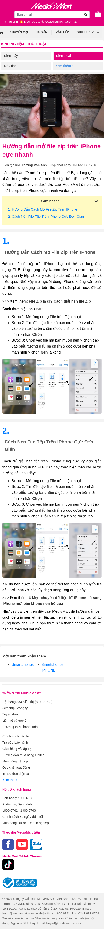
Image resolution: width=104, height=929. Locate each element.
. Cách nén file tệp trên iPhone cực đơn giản (46, 216)
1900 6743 (28, 810)
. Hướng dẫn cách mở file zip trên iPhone (42, 209)
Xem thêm (9, 780)
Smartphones (23, 664)
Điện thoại (63, 56)
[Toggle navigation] (6, 14)
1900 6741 (10, 810)
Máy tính (10, 66)
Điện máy (11, 56)
